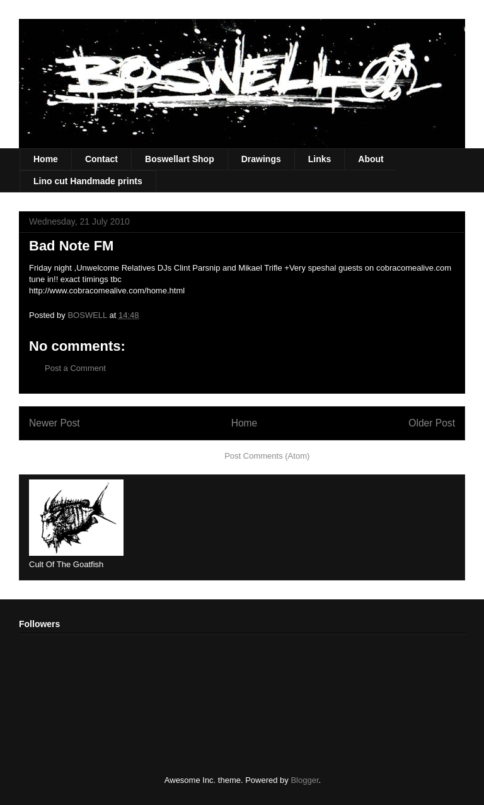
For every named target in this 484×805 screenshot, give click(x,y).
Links (319, 159)
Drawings (261, 159)
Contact (101, 159)
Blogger (304, 780)
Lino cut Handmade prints (87, 181)
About (370, 159)
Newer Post (54, 423)
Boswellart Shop (179, 159)
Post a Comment (75, 368)
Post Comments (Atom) (266, 456)
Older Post (431, 423)
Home (45, 159)
